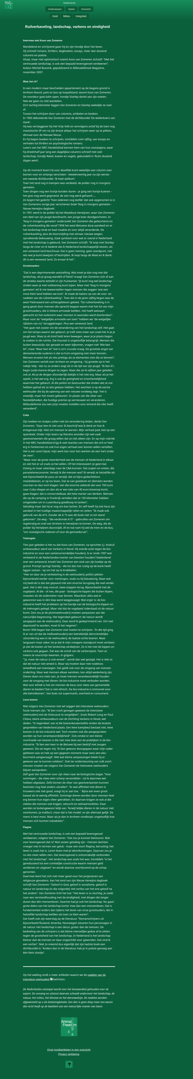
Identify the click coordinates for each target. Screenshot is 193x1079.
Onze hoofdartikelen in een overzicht (68, 1049)
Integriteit (81, 16)
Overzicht (85, 9)
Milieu (66, 16)
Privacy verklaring (68, 1054)
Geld (55, 16)
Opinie (71, 9)
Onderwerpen (55, 9)
